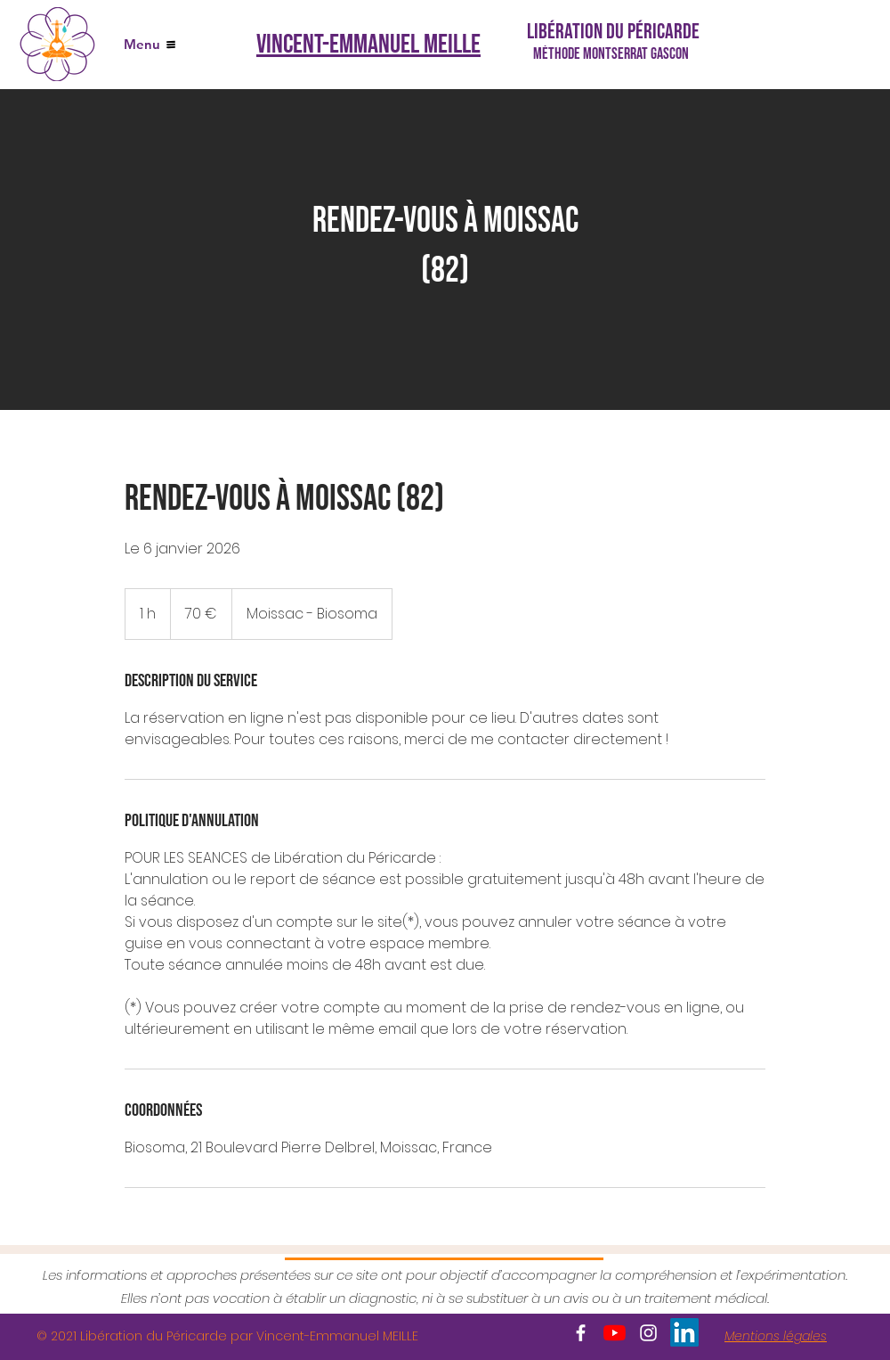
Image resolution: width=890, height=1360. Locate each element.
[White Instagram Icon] (648, 1333)
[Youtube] (614, 1333)
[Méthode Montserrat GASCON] (614, 53)
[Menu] (149, 44)
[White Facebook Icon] (581, 1333)
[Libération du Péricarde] (615, 31)
